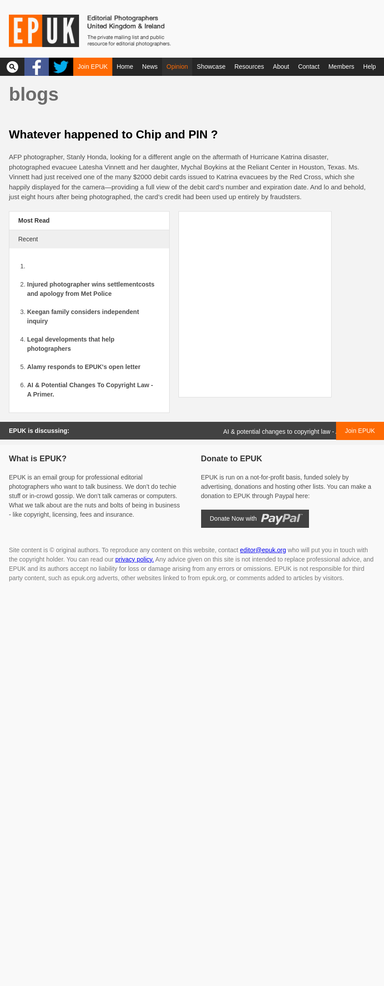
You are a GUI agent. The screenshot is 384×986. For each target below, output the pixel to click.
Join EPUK (93, 66)
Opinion (177, 66)
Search (12, 67)
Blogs (34, 94)
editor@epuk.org (263, 550)
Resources (249, 66)
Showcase (211, 66)
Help (369, 66)
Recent (28, 239)
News (150, 66)
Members (341, 66)
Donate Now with (233, 518)
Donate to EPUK (231, 458)
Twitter (61, 67)
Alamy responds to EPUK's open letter (83, 366)
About (281, 66)
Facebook (36, 67)
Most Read (34, 220)
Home (125, 66)
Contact (308, 66)
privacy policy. (134, 559)
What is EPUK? (38, 458)
